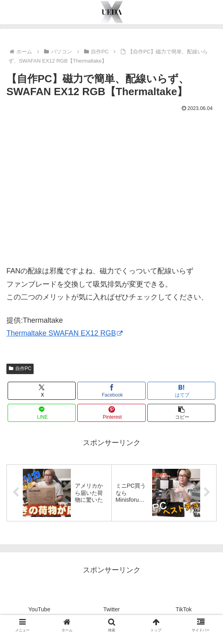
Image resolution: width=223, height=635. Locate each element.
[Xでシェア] (42, 391)
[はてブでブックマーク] (181, 391)
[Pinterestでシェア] (111, 413)
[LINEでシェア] (42, 413)
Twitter (111, 609)
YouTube (39, 609)
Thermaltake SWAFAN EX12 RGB (64, 333)
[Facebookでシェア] (111, 391)
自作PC (20, 368)
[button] (181, 413)
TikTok (184, 609)
